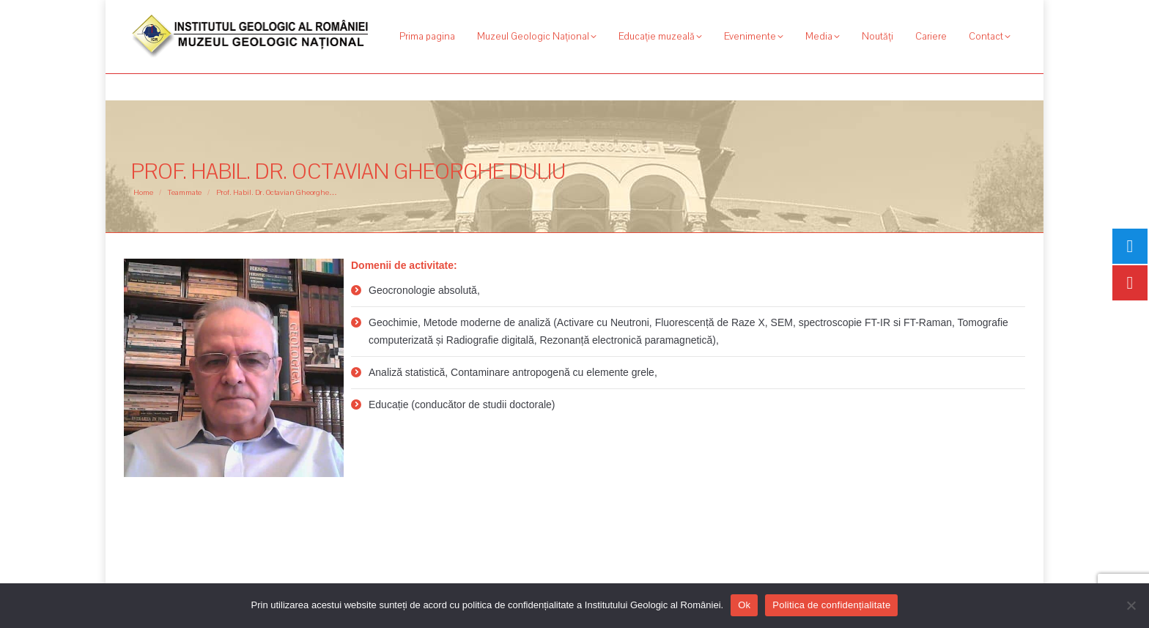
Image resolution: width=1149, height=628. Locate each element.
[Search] (937, 13)
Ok (744, 604)
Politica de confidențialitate (831, 604)
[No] (1130, 605)
